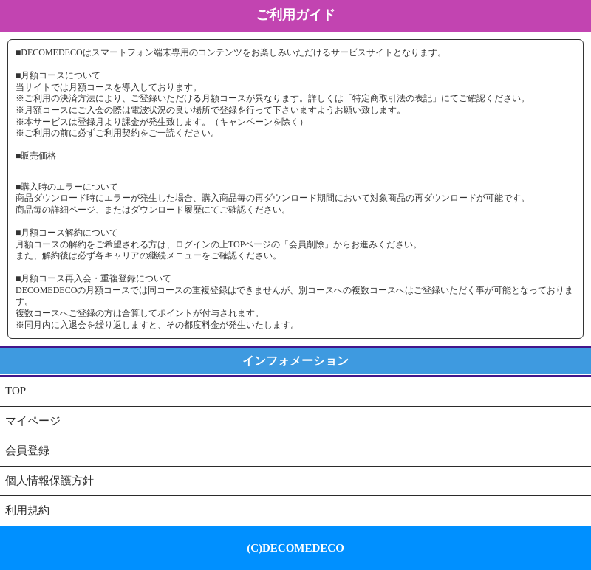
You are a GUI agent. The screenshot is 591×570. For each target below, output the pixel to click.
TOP (15, 390)
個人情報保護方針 (49, 481)
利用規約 (27, 510)
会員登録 (27, 450)
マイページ (33, 421)
